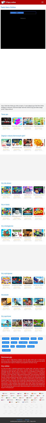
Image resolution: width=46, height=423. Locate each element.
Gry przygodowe (24, 338)
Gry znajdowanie (23, 342)
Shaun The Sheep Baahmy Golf (19, 328)
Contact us (19, 419)
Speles (26, 399)
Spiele (41, 393)
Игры (20, 393)
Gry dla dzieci (6, 183)
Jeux (12, 395)
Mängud (18, 399)
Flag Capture (38, 306)
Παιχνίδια (25, 402)
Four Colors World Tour (6, 195)
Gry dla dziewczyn (21, 346)
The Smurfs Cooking (28, 126)
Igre (25, 409)
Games (5, 393)
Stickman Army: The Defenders (19, 237)
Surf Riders (6, 328)
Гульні (4, 413)
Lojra (41, 407)
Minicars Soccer (38, 328)
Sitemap (27, 419)
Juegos (34, 393)
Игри (18, 402)
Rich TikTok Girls (28, 147)
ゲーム (33, 402)
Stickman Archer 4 (6, 126)
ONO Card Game (38, 216)
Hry (41, 397)
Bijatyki (40, 338)
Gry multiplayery (6, 350)
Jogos (26, 393)
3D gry (12, 346)
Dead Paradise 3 (28, 285)
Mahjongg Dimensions (17, 216)
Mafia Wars (6, 306)
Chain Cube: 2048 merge (18, 126)
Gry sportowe (6, 316)
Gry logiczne (5, 346)
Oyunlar (42, 399)
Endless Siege (38, 237)
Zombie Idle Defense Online (29, 306)
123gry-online (10, 2)
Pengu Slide (6, 147)
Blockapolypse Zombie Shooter (19, 306)
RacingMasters (6, 285)
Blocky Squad (28, 237)
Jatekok (29, 397)
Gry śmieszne (6, 338)
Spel (32, 395)
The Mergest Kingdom (6, 237)
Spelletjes (10, 399)
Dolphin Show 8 (27, 195)
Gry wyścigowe (6, 273)
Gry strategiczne (7, 226)
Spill (26, 395)
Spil (38, 395)
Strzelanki (5, 295)
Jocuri (21, 397)
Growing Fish (17, 195)
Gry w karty (5, 205)
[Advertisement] (23, 31)
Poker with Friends (27, 216)
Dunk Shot (38, 147)
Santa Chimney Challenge (18, 147)
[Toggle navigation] (42, 2)
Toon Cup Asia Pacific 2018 (29, 328)
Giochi (19, 395)
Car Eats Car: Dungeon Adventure (20, 285)
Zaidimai (34, 399)
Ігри (15, 397)
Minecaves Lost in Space (39, 195)
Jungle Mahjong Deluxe (39, 126)
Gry (36, 397)
